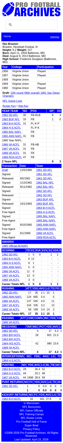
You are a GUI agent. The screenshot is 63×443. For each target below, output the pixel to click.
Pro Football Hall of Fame (31, 421)
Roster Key (9, 106)
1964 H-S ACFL (11, 127)
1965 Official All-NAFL (15, 246)
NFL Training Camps (31, 414)
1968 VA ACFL (10, 153)
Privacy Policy (31, 429)
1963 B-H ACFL (11, 123)
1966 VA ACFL (10, 144)
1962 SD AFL (10, 115)
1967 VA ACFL (10, 148)
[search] (31, 25)
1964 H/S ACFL (11, 343)
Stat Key (23, 106)
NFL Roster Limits (31, 418)
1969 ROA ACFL (12, 157)
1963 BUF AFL (11, 119)
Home (7, 36)
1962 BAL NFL (45, 182)
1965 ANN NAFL (12, 136)
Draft (5, 170)
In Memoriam (31, 403)
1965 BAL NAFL (11, 132)
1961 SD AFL (44, 170)
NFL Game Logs (12, 101)
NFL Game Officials (31, 410)
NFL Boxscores (31, 406)
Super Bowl (31, 425)
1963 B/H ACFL (11, 335)
